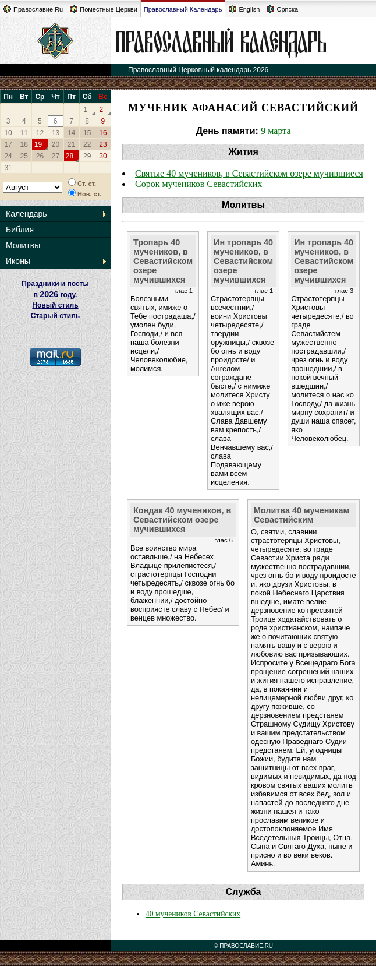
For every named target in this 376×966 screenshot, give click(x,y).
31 (8, 168)
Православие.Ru (33, 9)
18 (24, 144)
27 (55, 156)
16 (103, 133)
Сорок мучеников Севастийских (198, 184)
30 (103, 156)
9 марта (275, 131)
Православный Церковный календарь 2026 (198, 70)
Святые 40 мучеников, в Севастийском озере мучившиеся (249, 173)
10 (8, 133)
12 (40, 133)
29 (87, 156)
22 (87, 144)
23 (103, 144)
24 (8, 156)
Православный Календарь (183, 9)
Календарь (26, 213)
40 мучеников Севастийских (193, 913)
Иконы (18, 261)
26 (40, 156)
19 (38, 144)
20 (55, 144)
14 (71, 133)
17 (8, 144)
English (244, 9)
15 (87, 133)
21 (71, 144)
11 (24, 133)
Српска (282, 9)
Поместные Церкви (103, 9)
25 (24, 156)
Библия (20, 229)
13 (55, 133)
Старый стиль (55, 316)
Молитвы (23, 245)
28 (69, 156)
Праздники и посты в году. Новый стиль (55, 294)
